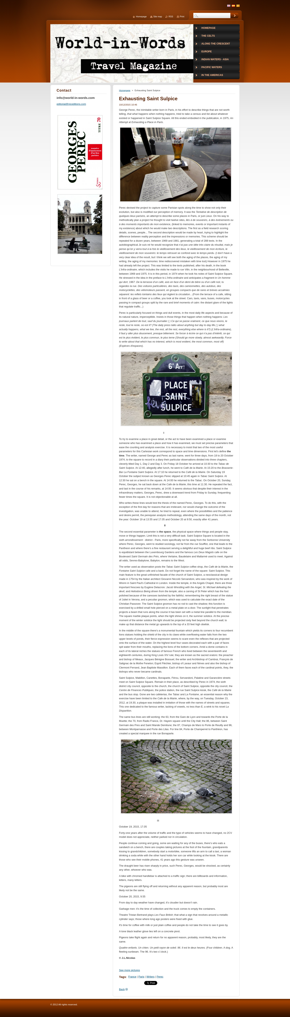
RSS (171, 16)
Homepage (124, 90)
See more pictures (129, 970)
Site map (157, 16)
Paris (141, 976)
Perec (160, 976)
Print (182, 16)
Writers (150, 976)
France (132, 976)
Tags (122, 977)
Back (122, 989)
